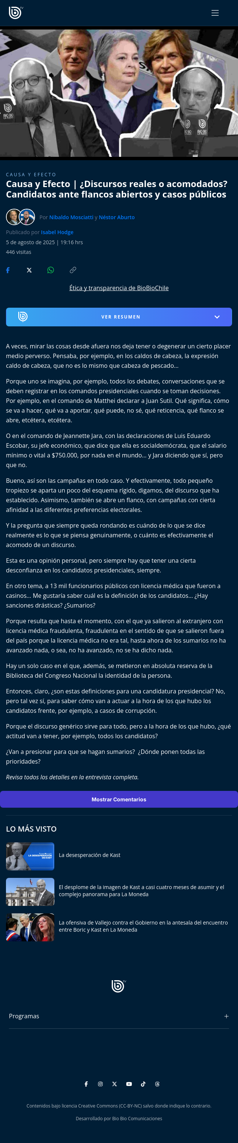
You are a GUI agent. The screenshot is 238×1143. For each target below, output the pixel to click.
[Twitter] (115, 1083)
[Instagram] (101, 1083)
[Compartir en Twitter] (22, 269)
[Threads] (157, 1083)
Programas (24, 1016)
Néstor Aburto (117, 217)
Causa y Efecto (31, 174)
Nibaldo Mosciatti (71, 217)
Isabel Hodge (57, 232)
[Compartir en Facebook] (8, 269)
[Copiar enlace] (65, 269)
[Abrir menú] (215, 13)
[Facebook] (87, 1083)
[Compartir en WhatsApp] (44, 269)
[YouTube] (130, 1083)
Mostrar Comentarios (119, 799)
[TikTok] (144, 1083)
